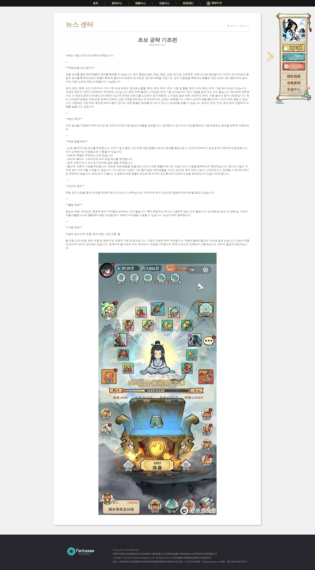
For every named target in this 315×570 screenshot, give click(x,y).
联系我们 (188, 3)
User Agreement (132, 550)
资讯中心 (117, 3)
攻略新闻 (294, 83)
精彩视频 (294, 76)
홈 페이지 (232, 26)
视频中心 (140, 3)
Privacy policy (118, 550)
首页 (95, 3)
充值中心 (164, 3)
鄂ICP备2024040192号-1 (237, 562)
